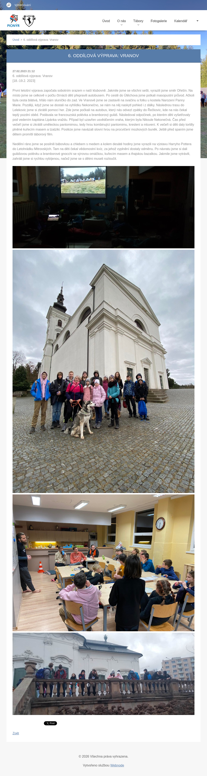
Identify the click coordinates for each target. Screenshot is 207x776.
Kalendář (180, 21)
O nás (122, 22)
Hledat (8, 5)
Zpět (16, 733)
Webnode (117, 765)
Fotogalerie (159, 21)
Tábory (138, 22)
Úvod (106, 21)
